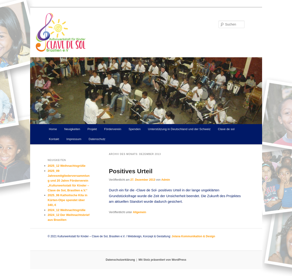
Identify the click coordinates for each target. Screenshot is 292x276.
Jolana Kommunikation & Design (193, 236)
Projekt (92, 129)
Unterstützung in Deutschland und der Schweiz (179, 129)
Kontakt (54, 139)
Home (53, 129)
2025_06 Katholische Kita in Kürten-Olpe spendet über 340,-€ (67, 200)
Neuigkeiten (72, 129)
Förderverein (112, 129)
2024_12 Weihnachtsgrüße (67, 210)
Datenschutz (97, 139)
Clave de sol (226, 129)
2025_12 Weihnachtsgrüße (67, 165)
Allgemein (139, 212)
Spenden (134, 129)
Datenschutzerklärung (120, 259)
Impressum (73, 139)
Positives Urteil (131, 171)
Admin (165, 179)
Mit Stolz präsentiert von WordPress (162, 259)
